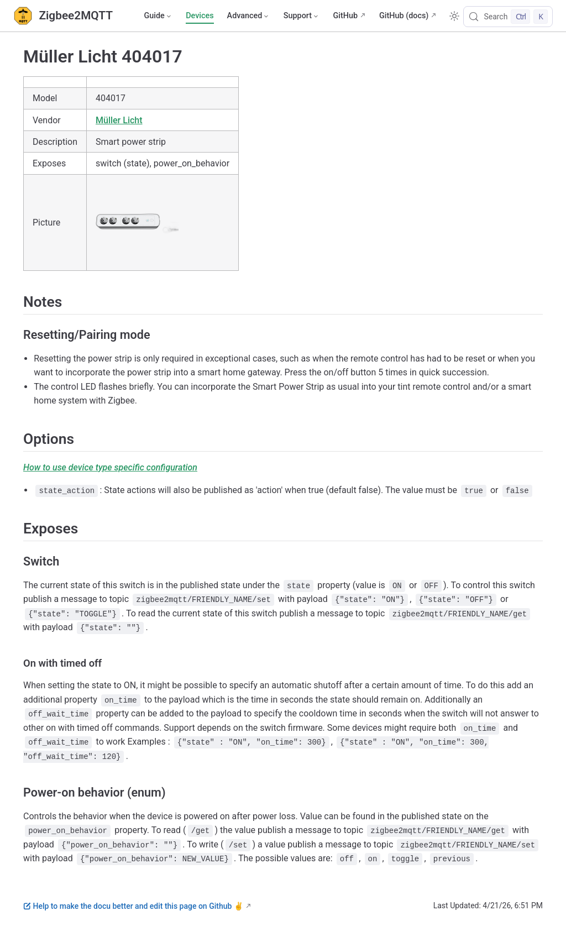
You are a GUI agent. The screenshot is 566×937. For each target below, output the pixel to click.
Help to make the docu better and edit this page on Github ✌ (133, 906)
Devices (199, 15)
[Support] (302, 16)
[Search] (508, 16)
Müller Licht (119, 120)
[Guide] (158, 16)
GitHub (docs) (403, 15)
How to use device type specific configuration (110, 467)
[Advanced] (248, 16)
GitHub (345, 15)
